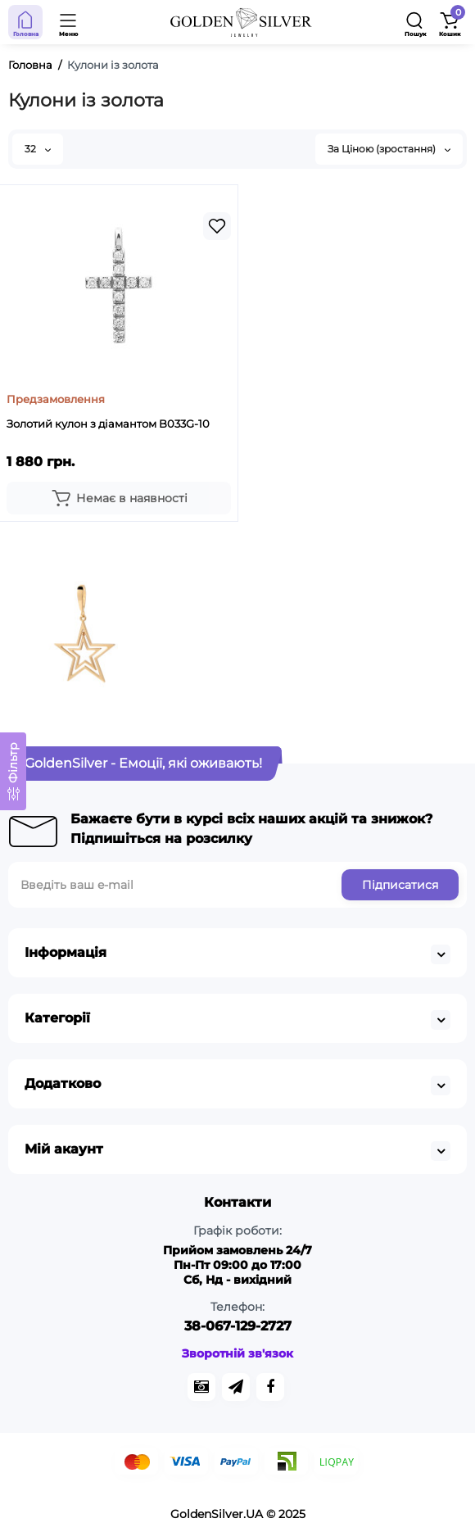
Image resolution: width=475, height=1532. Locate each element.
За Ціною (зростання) (389, 149)
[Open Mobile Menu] (69, 22)
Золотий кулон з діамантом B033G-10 (108, 423)
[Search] (415, 22)
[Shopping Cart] (449, 22)
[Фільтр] (13, 771)
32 (38, 149)
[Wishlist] (217, 226)
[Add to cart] (119, 498)
